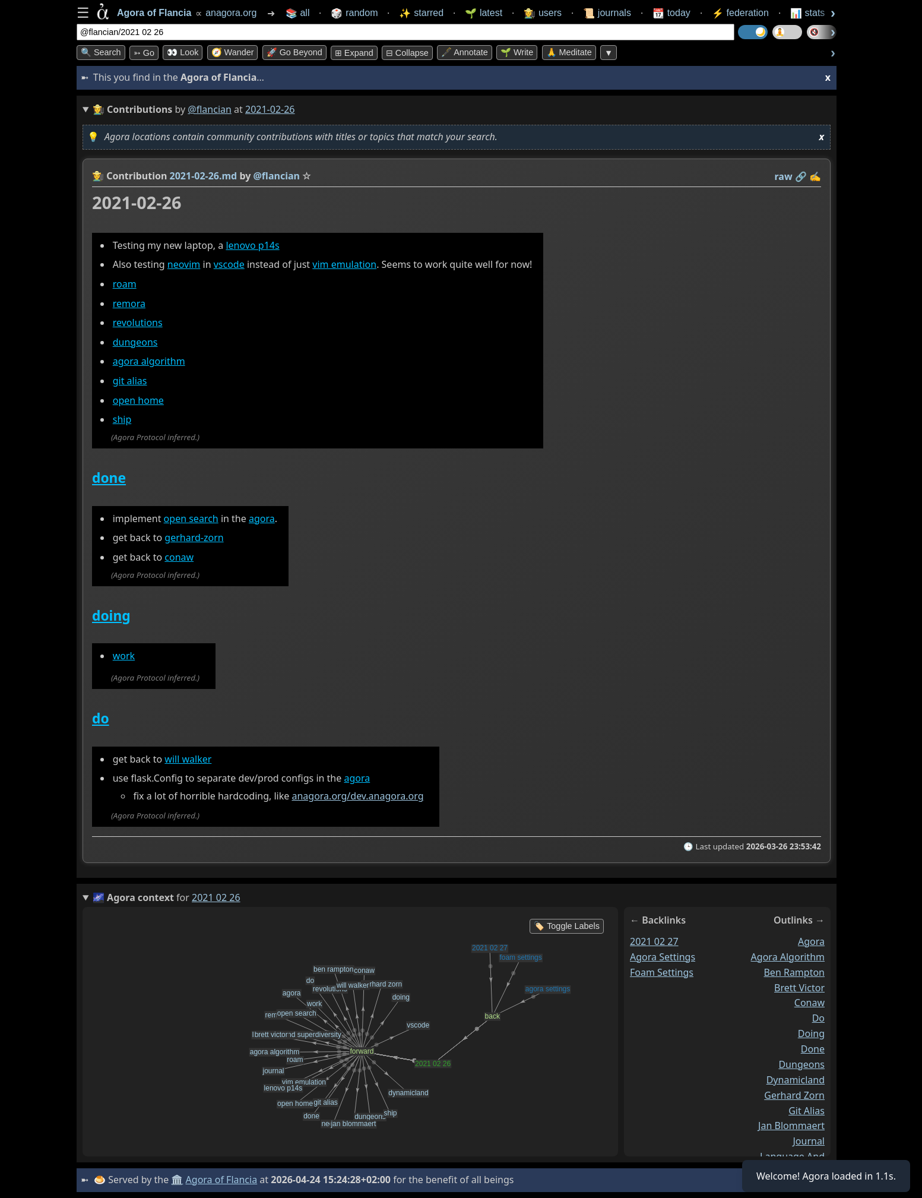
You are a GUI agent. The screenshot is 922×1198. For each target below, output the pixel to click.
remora (129, 303)
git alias (130, 380)
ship (122, 419)
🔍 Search (101, 52)
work (124, 655)
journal (809, 1141)
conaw (179, 557)
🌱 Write (516, 52)
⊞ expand (354, 53)
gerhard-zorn (193, 537)
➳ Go (144, 53)
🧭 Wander (232, 52)
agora (262, 518)
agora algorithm (149, 361)
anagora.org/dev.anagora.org (357, 795)
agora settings (662, 956)
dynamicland (795, 1079)
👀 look (182, 52)
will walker (187, 759)
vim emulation (344, 264)
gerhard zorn (794, 1094)
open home (138, 400)
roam (125, 283)
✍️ (815, 176)
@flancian (210, 109)
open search (191, 518)
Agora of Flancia (222, 1179)
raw (784, 176)
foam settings (661, 971)
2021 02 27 (654, 941)
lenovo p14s (252, 245)
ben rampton (794, 971)
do (100, 718)
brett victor (799, 987)
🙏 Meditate (569, 52)
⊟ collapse (407, 53)
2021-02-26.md (203, 175)
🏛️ (177, 1179)
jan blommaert (791, 1125)
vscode (229, 264)
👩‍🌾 (98, 175)
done (109, 478)
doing (111, 615)
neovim (184, 264)
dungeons (135, 342)
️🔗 (801, 176)
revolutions (138, 322)
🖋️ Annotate (464, 52)
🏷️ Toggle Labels (567, 926)
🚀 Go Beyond (294, 52)
